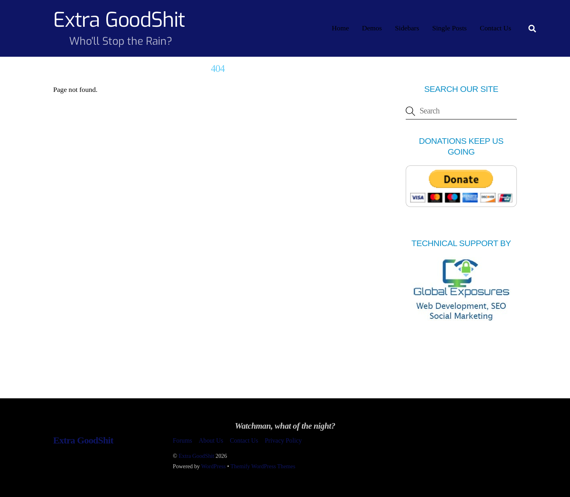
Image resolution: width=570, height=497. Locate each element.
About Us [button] (211, 440)
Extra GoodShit (196, 456)
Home (340, 28)
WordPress (213, 466)
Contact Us (495, 28)
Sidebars (407, 28)
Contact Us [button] (244, 440)
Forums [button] (182, 440)
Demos (372, 28)
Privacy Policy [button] (283, 440)
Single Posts (449, 28)
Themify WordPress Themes (263, 466)
